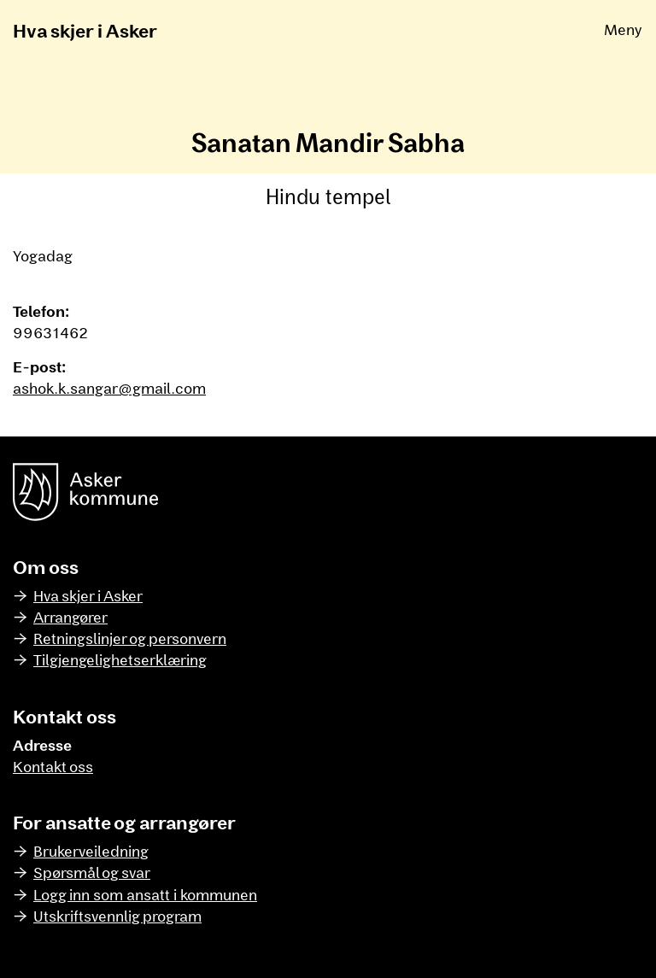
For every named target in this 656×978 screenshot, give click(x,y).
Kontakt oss (53, 766)
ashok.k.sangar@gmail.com (109, 387)
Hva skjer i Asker (85, 30)
